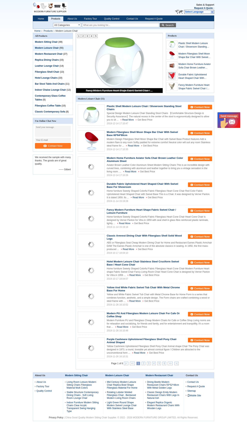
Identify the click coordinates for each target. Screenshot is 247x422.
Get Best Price (144, 119)
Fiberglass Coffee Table (48, 105)
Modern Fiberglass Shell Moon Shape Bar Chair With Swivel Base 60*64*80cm (194, 55)
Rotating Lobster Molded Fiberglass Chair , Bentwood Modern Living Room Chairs (121, 395)
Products (55, 18)
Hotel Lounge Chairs (46, 78)
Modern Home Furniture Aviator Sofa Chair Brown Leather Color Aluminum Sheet (194, 66)
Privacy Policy (56, 417)
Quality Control (111, 18)
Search (170, 25)
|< (126, 363)
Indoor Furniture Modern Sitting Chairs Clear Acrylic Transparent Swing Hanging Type (83, 407)
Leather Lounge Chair (47, 66)
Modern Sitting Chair (46, 42)
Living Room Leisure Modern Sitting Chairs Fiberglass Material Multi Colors (81, 385)
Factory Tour (90, 18)
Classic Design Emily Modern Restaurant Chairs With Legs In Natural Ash (163, 395)
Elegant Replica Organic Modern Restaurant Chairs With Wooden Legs (163, 405)
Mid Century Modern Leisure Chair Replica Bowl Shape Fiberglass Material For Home (122, 385)
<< (132, 363)
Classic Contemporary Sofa (50, 111)
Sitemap (191, 391)
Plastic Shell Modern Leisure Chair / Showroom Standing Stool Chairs (193, 45)
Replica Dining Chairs (47, 60)
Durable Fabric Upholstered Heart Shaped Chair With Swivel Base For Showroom (192, 76)
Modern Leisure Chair (47, 48)
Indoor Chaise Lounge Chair (50, 89)
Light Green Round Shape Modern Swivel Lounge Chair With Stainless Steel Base (122, 405)
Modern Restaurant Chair (49, 54)
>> (170, 363)
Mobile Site (194, 395)
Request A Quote (203, 8)
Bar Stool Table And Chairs (50, 84)
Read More (128, 119)
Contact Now (52, 145)
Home (41, 18)
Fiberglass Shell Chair (47, 72)
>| (177, 363)
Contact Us (132, 18)
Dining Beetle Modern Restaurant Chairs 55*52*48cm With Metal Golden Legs (163, 385)
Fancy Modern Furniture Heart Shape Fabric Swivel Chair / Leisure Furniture (119, 90)
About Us (72, 18)
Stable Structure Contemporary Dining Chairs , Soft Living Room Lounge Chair (82, 395)
